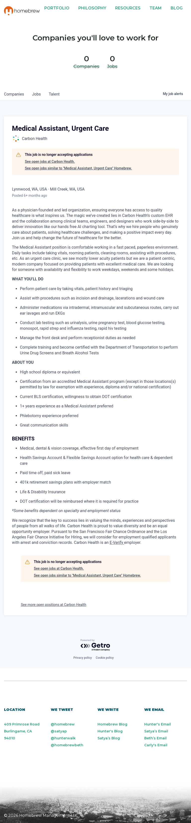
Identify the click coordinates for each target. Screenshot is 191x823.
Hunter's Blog (110, 731)
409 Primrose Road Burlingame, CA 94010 (22, 731)
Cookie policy (105, 657)
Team (155, 8)
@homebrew (63, 724)
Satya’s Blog (108, 738)
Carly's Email (155, 745)
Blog (177, 8)
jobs (36, 94)
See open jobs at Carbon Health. (50, 162)
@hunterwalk (63, 738)
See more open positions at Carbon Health (53, 605)
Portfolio (56, 8)
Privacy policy (82, 657)
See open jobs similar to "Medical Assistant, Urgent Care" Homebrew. (78, 168)
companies (14, 94)
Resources (128, 8)
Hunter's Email (157, 724)
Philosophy (92, 8)
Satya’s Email (156, 731)
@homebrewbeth (67, 745)
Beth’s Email (155, 738)
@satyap (59, 731)
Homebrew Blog (112, 724)
